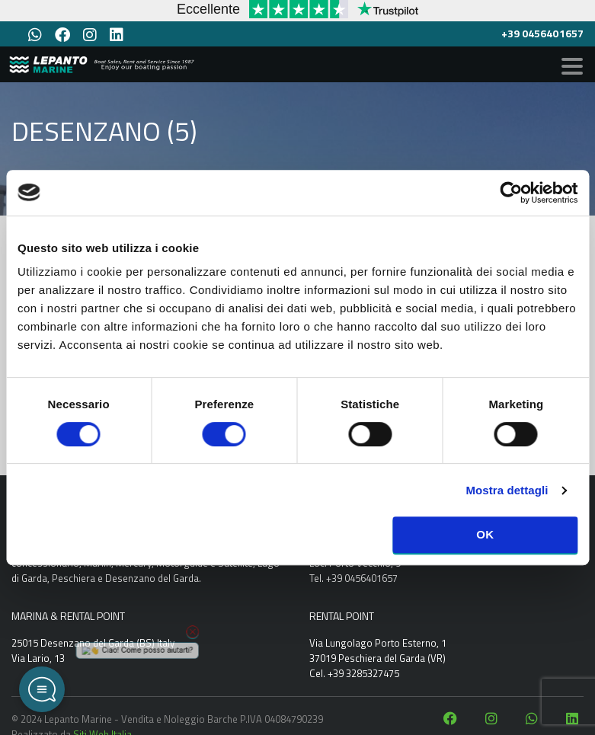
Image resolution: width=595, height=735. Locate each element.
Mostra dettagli (506, 490)
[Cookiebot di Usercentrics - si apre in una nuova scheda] (510, 192)
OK (485, 534)
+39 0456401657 (542, 33)
